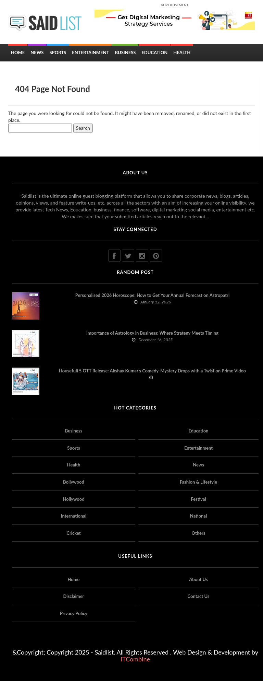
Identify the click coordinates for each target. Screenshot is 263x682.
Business (125, 53)
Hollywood (73, 499)
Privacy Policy (73, 614)
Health (181, 53)
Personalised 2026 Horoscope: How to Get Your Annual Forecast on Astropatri (152, 296)
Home (18, 53)
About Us (198, 580)
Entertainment (90, 53)
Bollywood (73, 483)
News (36, 53)
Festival (198, 499)
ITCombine (135, 660)
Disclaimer (73, 597)
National (198, 517)
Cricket (73, 533)
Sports (57, 53)
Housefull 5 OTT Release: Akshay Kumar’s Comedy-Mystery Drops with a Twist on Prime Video (152, 371)
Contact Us (199, 597)
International (73, 517)
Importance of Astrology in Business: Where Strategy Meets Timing (152, 334)
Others (198, 533)
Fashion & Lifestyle (198, 483)
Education (154, 53)
